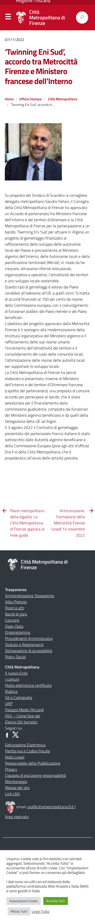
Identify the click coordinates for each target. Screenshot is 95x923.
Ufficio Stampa (30, 99)
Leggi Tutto (40, 911)
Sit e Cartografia (18, 697)
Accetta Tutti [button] (55, 900)
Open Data (14, 626)
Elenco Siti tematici (21, 722)
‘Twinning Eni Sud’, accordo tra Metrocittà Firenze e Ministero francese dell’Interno (41, 66)
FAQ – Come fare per (22, 716)
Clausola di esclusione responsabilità (35, 775)
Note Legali (14, 757)
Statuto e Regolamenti (24, 644)
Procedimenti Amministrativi (29, 638)
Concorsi (12, 620)
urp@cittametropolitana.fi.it (51, 807)
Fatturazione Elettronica (25, 745)
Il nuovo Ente (16, 673)
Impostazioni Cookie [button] (23, 900)
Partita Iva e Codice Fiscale (27, 751)
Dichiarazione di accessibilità (28, 651)
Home (9, 99)
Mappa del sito (17, 788)
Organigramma (17, 632)
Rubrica (11, 691)
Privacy (11, 769)
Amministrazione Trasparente (29, 596)
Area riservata (17, 817)
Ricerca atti (14, 608)
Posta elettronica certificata (28, 685)
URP (8, 704)
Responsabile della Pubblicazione (32, 763)
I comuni (12, 679)
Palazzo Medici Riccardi (24, 710)
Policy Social (15, 657)
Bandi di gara (16, 614)
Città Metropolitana (62, 99)
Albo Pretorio (16, 602)
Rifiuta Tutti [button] (19, 911)
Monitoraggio (16, 781)
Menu (8, 17)
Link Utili (12, 794)
